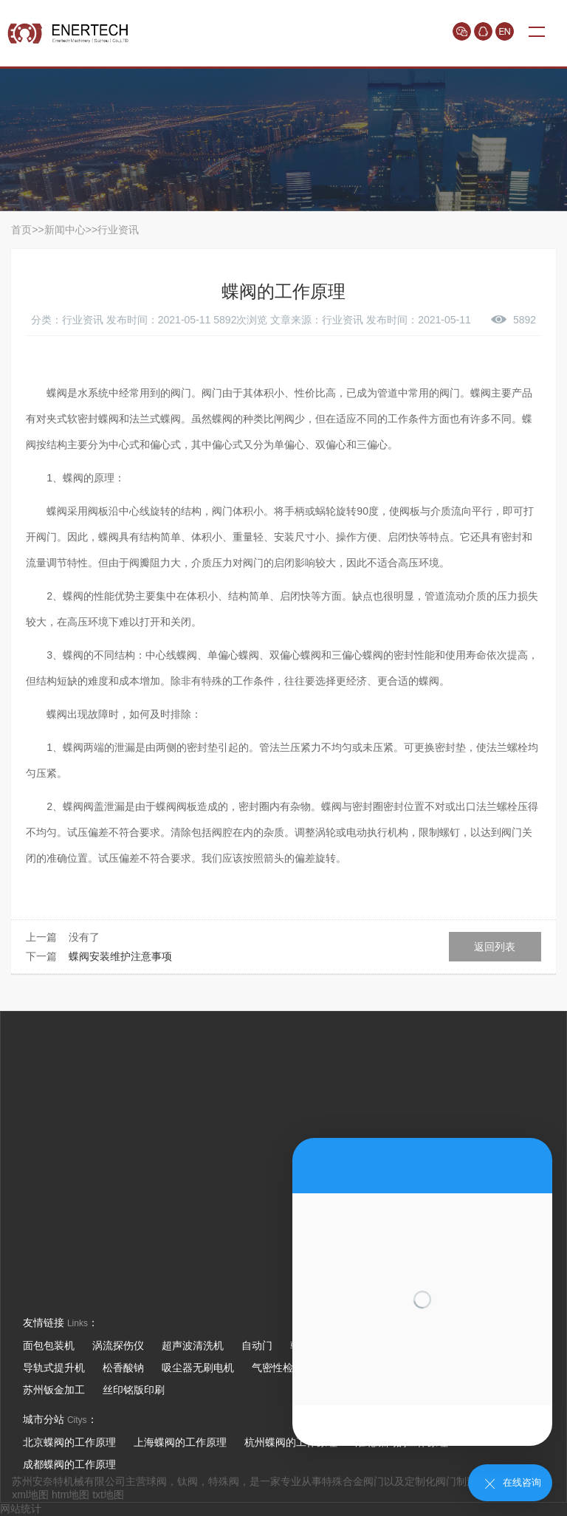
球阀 (156, 1481)
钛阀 (187, 1481)
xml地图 (30, 1494)
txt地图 (108, 1494)
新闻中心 (65, 230)
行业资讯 (118, 230)
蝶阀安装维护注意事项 (120, 956)
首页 (21, 230)
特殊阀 (223, 1481)
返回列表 (494, 947)
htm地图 (70, 1494)
